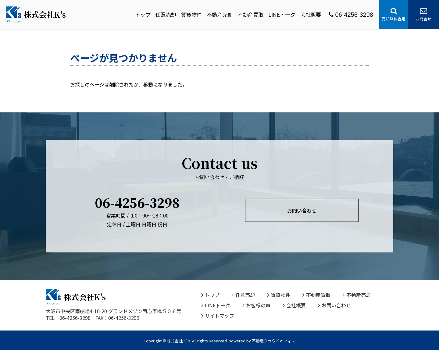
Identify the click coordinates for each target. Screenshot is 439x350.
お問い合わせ (301, 210)
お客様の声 (256, 305)
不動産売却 (220, 14)
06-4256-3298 (351, 14)
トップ (143, 14)
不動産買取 (250, 14)
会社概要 (310, 14)
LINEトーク (281, 14)
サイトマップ (217, 315)
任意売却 (165, 14)
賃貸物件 (191, 14)
